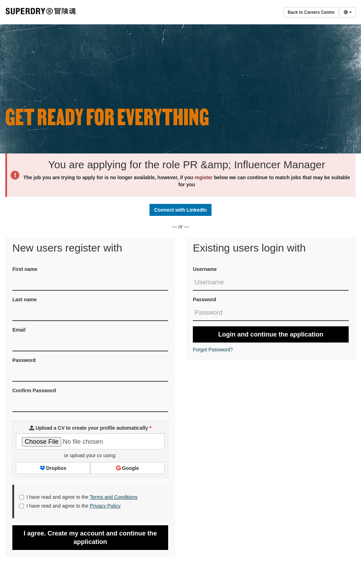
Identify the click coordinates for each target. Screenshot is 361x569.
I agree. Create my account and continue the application (90, 537)
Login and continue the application (270, 334)
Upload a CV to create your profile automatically (90, 428)
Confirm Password (34, 390)
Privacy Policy (105, 506)
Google (127, 468)
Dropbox (53, 468)
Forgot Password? (213, 349)
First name (24, 269)
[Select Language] (348, 12)
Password (204, 299)
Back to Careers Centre (311, 12)
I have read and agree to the (78, 497)
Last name (24, 299)
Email (18, 330)
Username (205, 269)
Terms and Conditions (113, 497)
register (204, 177)
